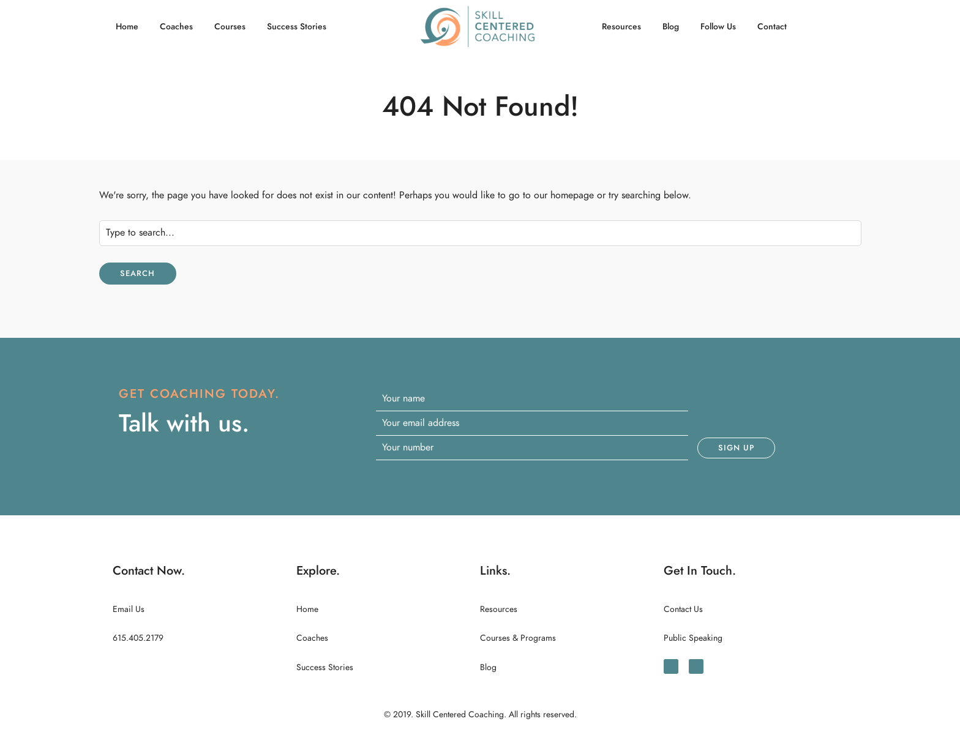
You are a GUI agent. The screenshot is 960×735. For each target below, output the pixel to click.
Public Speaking (693, 638)
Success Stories (296, 26)
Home (127, 26)
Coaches (176, 26)
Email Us (128, 609)
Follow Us (718, 26)
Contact (772, 26)
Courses (230, 26)
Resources (621, 26)
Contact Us (683, 609)
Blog (670, 26)
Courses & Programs (518, 638)
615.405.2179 (138, 638)
